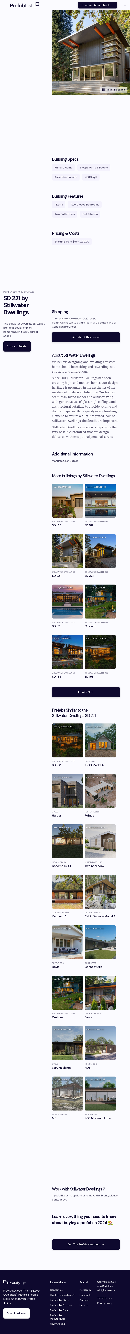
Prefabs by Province (61, 1305)
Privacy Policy (105, 1303)
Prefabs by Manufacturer (57, 1317)
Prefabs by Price (59, 1310)
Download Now (16, 1313)
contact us (59, 1199)
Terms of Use (104, 1298)
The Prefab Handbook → (97, 5)
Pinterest (85, 1300)
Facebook (85, 1294)
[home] (24, 5)
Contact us (56, 1289)
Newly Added (57, 1323)
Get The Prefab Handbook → (86, 1244)
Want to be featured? (62, 1294)
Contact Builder (17, 346)
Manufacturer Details (65, 461)
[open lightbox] (91, 52)
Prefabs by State (59, 1300)
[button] (125, 5)
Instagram (85, 1289)
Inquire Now (86, 692)
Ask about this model (86, 337)
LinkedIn (84, 1305)
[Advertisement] (86, 122)
